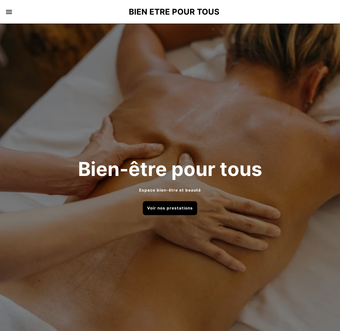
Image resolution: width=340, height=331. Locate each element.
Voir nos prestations (170, 208)
